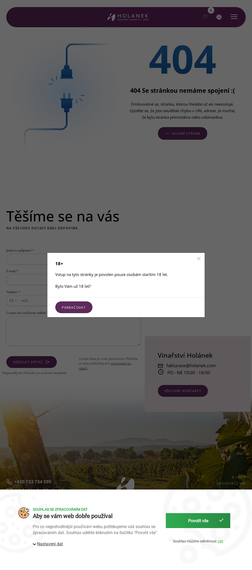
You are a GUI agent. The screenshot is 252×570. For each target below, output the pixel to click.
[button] (199, 259)
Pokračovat (74, 307)
